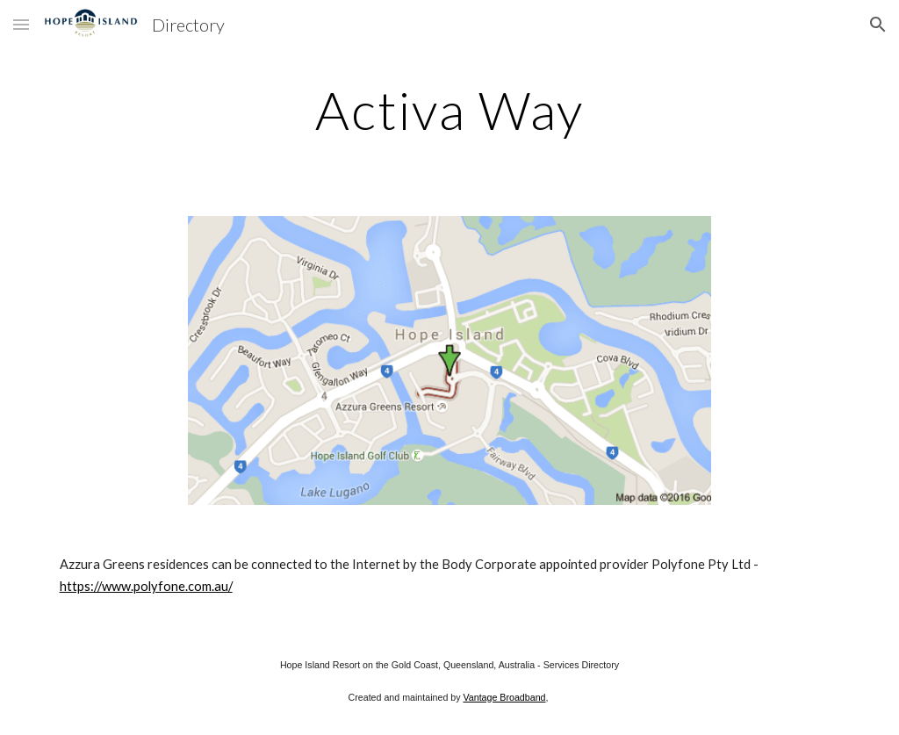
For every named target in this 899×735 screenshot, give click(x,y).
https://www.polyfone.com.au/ (146, 586)
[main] (450, 110)
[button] (21, 24)
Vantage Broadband (504, 697)
